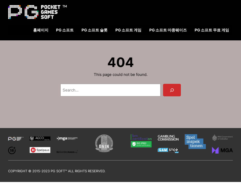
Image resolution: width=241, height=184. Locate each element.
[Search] (172, 90)
